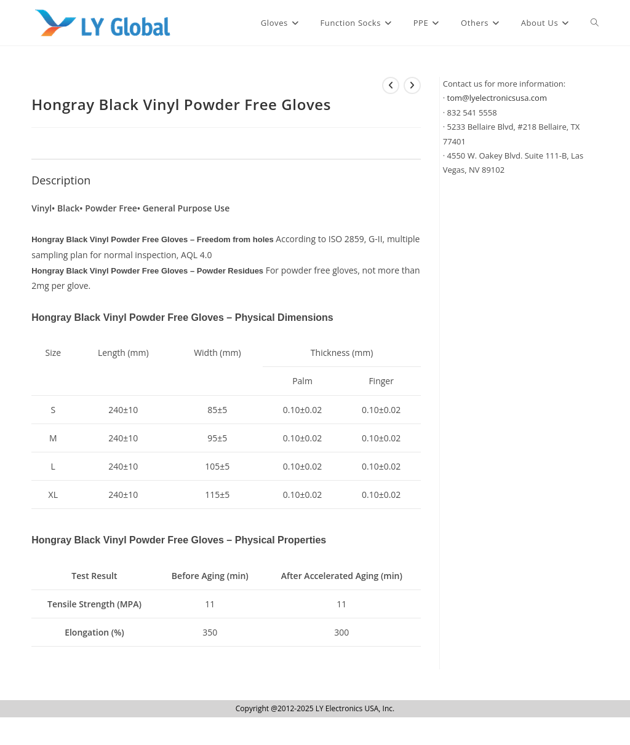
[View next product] (412, 85)
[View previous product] (390, 85)
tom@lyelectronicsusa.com (497, 97)
